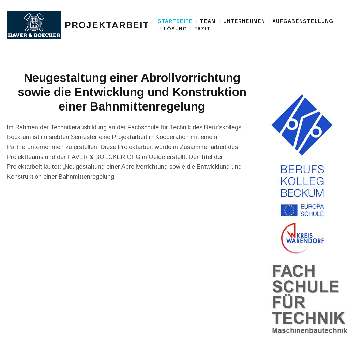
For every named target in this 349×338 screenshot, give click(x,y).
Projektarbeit (107, 34)
